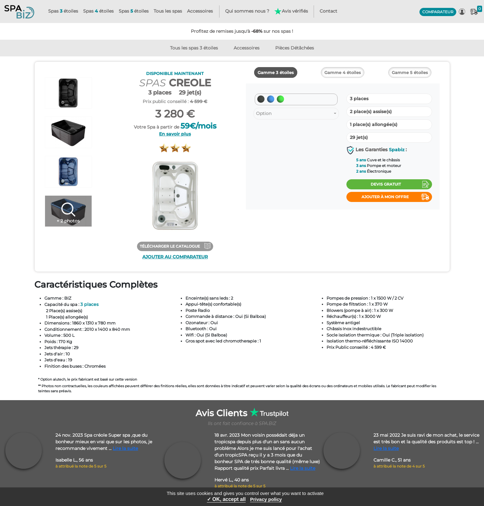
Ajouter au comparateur (175, 257)
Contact (328, 11)
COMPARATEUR (437, 11)
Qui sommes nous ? (247, 11)
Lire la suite (125, 448)
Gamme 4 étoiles (342, 72)
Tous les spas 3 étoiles (194, 48)
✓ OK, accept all (226, 499)
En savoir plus (175, 134)
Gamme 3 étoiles (276, 72)
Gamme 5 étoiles (410, 72)
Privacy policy (266, 499)
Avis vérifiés (291, 11)
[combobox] (296, 114)
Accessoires (200, 11)
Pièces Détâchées (294, 48)
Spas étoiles (63, 11)
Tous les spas (168, 11)
